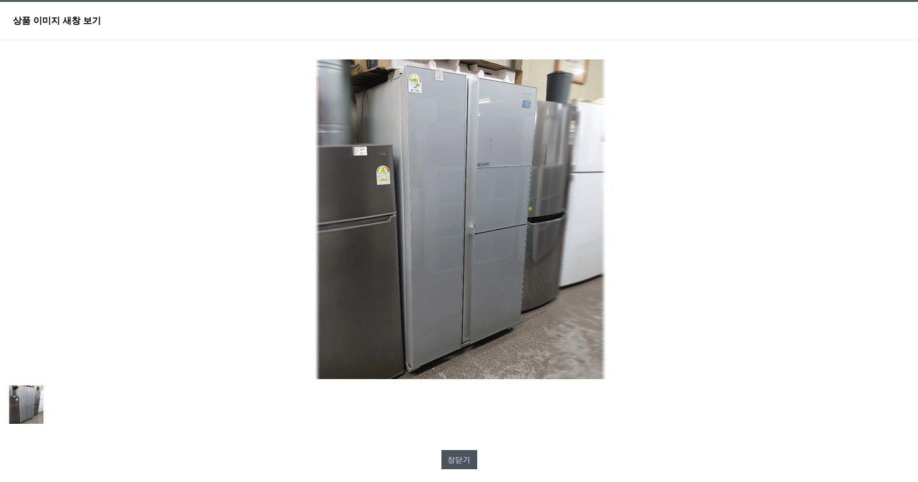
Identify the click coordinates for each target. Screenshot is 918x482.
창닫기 (459, 459)
